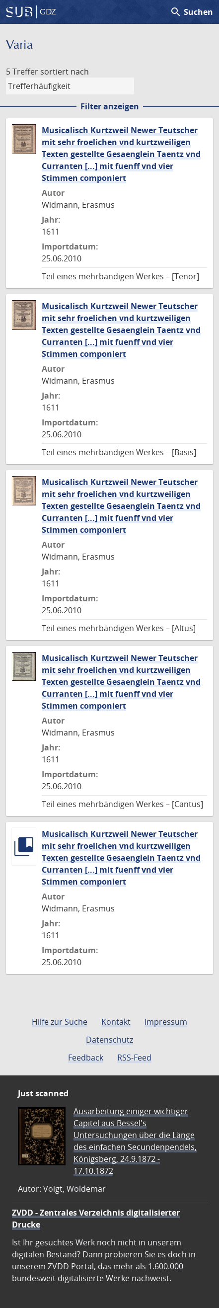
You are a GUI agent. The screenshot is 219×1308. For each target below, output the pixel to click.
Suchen (191, 12)
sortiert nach (64, 71)
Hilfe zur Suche (59, 1021)
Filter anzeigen (109, 106)
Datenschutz (109, 1039)
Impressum (166, 1021)
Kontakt (116, 1021)
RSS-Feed (134, 1057)
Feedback (85, 1057)
